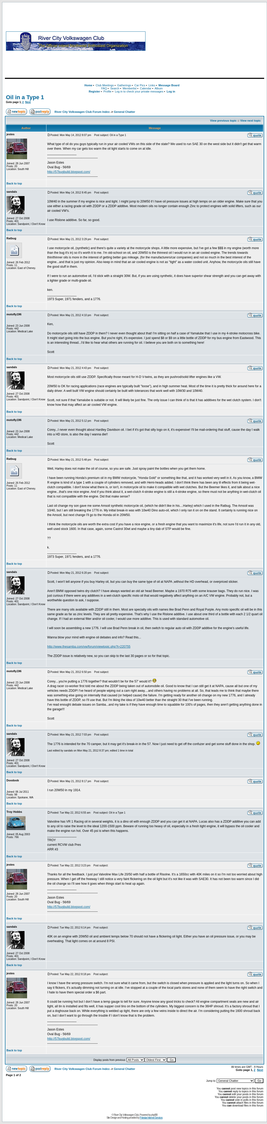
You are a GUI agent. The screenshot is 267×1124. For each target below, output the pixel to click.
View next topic (250, 120)
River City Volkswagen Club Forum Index (82, 111)
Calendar (145, 88)
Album (159, 88)
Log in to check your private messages (139, 91)
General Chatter (124, 111)
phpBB (154, 1114)
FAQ (104, 88)
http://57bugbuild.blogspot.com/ (68, 172)
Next (28, 102)
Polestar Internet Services (151, 1117)
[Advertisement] (206, 41)
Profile (107, 91)
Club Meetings (105, 85)
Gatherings (124, 85)
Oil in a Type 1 (25, 97)
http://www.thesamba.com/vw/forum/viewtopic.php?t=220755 (89, 646)
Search (114, 88)
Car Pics (139, 85)
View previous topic (223, 120)
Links (152, 85)
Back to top (14, 183)
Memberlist (129, 88)
